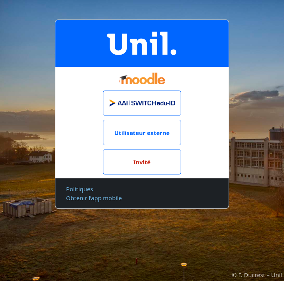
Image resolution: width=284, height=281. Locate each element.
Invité (142, 162)
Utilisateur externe (142, 133)
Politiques (79, 189)
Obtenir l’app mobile (94, 198)
